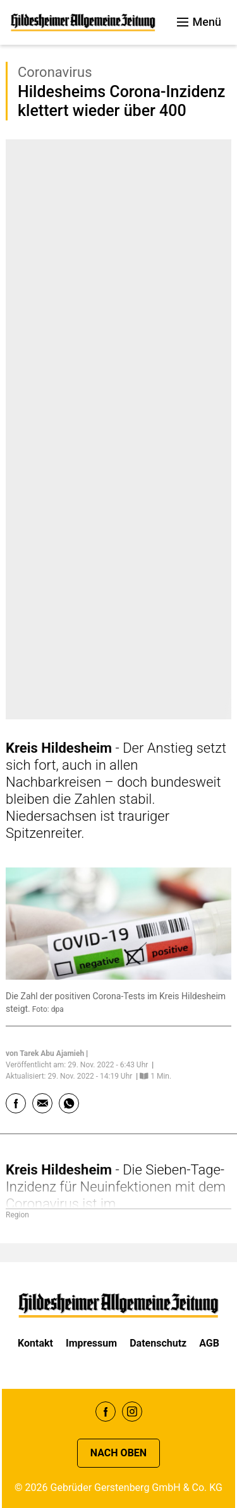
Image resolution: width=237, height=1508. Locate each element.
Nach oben (118, 1453)
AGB (209, 1343)
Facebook (105, 1411)
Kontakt (35, 1343)
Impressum (91, 1343)
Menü (199, 21)
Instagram (132, 1411)
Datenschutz (158, 1343)
